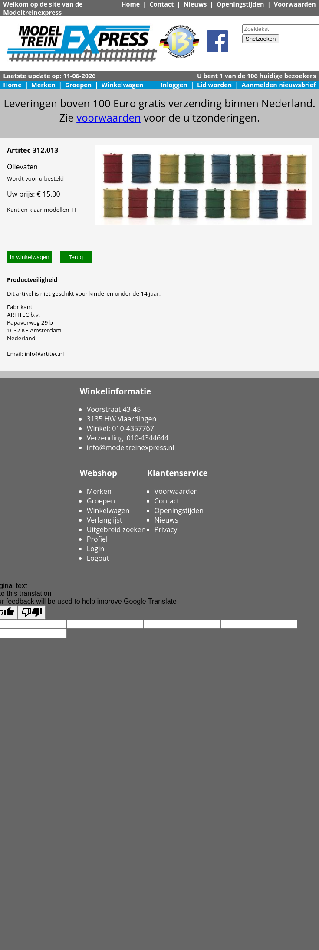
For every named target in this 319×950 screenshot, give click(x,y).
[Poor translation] (32, 612)
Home (131, 4)
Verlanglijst (104, 520)
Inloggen (174, 85)
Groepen (78, 85)
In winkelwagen (29, 257)
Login (96, 548)
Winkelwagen (123, 85)
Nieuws (195, 4)
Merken (43, 85)
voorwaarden (108, 117)
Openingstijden (240, 4)
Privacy (166, 529)
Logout (98, 558)
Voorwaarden (295, 4)
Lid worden (214, 85)
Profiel (97, 539)
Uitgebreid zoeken (116, 529)
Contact (161, 4)
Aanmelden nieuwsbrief (279, 85)
